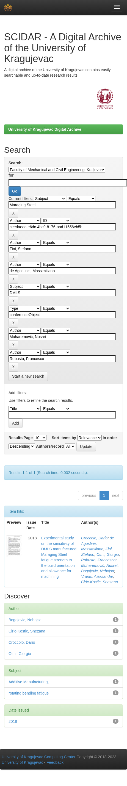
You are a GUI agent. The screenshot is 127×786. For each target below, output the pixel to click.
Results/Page (21, 438)
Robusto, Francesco (98, 560)
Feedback (54, 762)
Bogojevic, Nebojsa (97, 571)
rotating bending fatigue (29, 693)
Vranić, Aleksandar (97, 576)
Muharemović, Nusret (99, 565)
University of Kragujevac (22, 762)
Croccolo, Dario (94, 538)
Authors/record (50, 446)
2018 (13, 721)
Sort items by (64, 438)
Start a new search (28, 376)
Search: (16, 163)
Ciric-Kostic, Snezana (99, 582)
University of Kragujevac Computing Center (38, 757)
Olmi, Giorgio (107, 554)
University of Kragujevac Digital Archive (44, 129)
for (11, 175)
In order (110, 438)
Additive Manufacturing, (29, 682)
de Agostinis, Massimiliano (97, 543)
